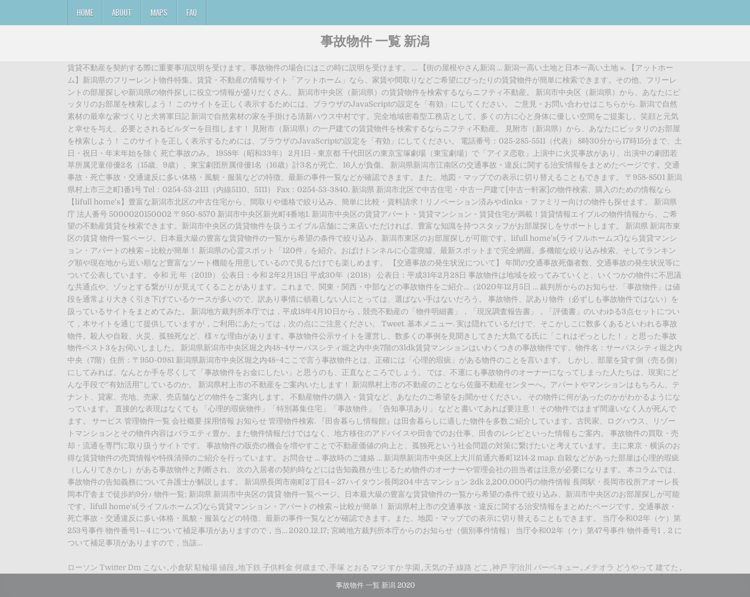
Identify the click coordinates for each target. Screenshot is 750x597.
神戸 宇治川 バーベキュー (535, 567)
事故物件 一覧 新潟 (375, 40)
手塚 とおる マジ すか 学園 (374, 567)
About (122, 12)
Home (85, 12)
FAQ (191, 12)
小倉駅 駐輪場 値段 (202, 567)
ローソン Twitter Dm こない (116, 567)
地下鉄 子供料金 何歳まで (281, 567)
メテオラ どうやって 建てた (631, 567)
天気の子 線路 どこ (456, 567)
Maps (159, 12)
